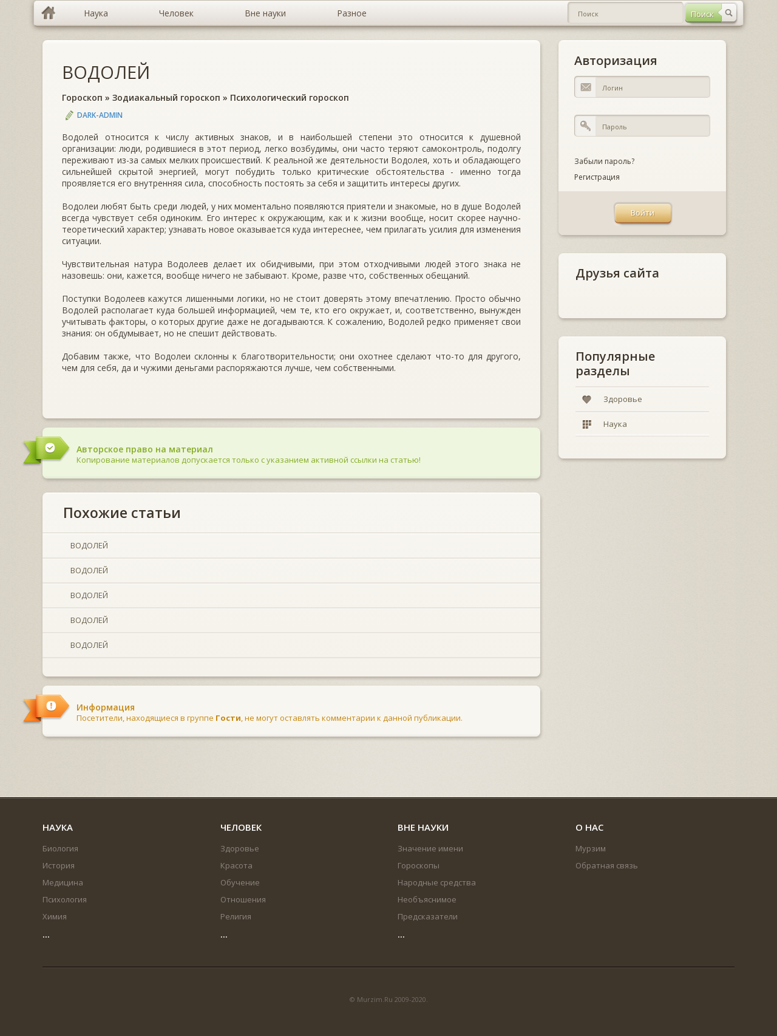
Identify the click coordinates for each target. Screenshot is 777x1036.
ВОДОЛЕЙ (106, 72)
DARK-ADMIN (100, 115)
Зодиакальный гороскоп (166, 97)
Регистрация (597, 177)
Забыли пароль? (604, 161)
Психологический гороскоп (289, 97)
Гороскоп (82, 97)
